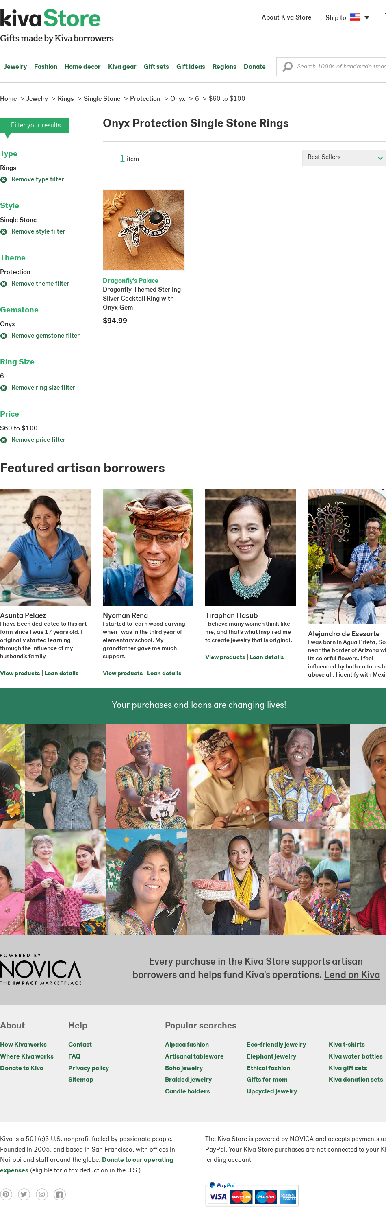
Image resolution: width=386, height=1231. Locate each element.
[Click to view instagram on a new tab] (45, 1194)
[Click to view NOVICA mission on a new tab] (40, 970)
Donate (255, 67)
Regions (224, 67)
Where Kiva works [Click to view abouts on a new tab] (27, 1057)
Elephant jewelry (271, 1057)
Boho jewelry (184, 1068)
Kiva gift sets (348, 1068)
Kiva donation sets (356, 1080)
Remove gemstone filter (40, 336)
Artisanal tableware (194, 1057)
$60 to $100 (19, 429)
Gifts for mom (267, 1080)
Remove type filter (32, 180)
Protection (15, 272)
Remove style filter (32, 232)
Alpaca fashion (187, 1045)
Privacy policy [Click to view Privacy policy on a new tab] (88, 1068)
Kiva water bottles (356, 1057)
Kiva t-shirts (347, 1045)
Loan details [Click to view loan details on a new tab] (61, 674)
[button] (287, 68)
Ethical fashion (268, 1068)
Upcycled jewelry (272, 1092)
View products (20, 674)
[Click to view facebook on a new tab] (62, 1194)
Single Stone (18, 220)
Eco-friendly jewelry (276, 1045)
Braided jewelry (188, 1080)
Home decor (83, 67)
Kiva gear (122, 67)
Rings (8, 168)
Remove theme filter (34, 284)
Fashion (45, 67)
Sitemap (80, 1080)
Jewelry (15, 67)
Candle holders (187, 1092)
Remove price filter (32, 440)
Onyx (7, 324)
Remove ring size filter (37, 388)
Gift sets (156, 67)
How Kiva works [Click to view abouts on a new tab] (23, 1045)
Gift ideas (190, 67)
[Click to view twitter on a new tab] (27, 1194)
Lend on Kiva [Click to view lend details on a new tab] (352, 975)
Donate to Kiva (21, 1068)
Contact (80, 1045)
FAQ (74, 1057)
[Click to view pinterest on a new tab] (9, 1194)
